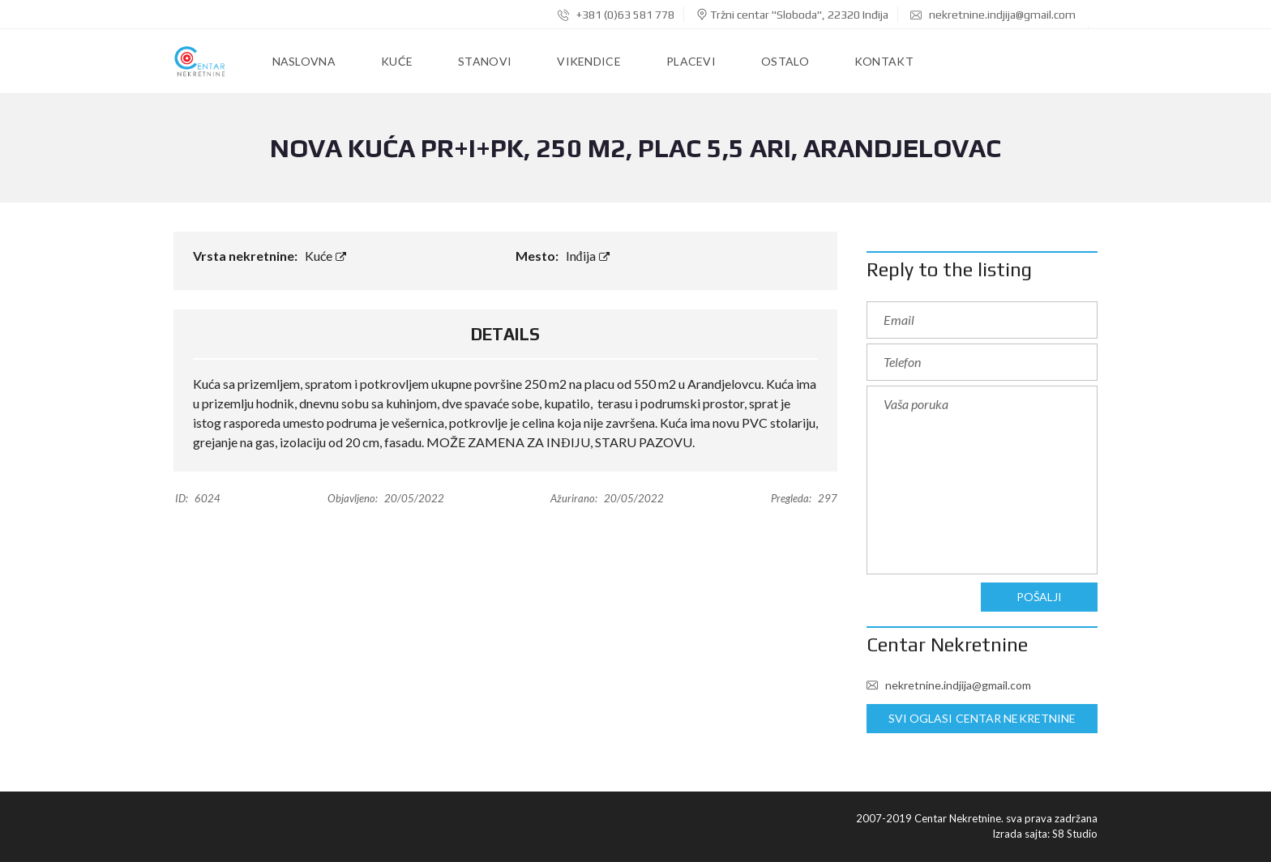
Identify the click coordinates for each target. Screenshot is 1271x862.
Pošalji (1039, 597)
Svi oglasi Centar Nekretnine (982, 718)
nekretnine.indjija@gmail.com (993, 14)
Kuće (325, 255)
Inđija (588, 255)
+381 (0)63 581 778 (616, 14)
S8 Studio (1075, 833)
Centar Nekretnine (947, 644)
